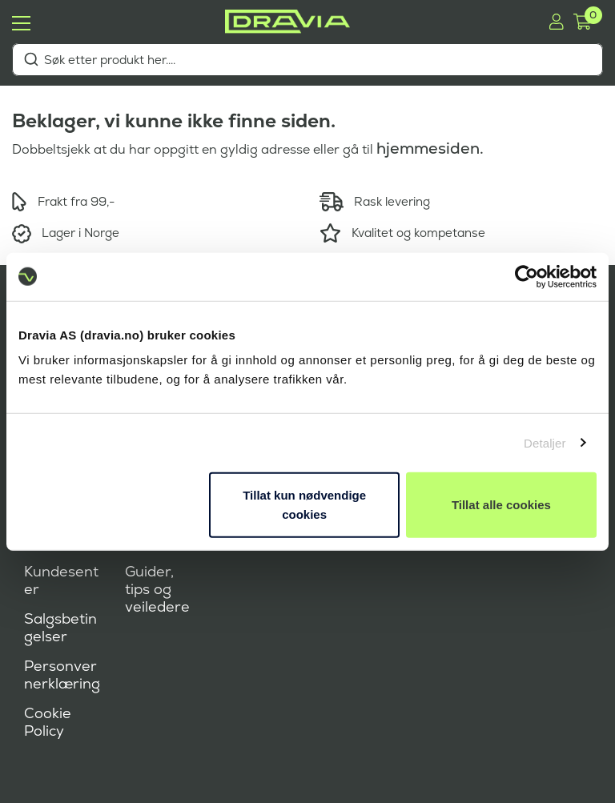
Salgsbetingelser (60, 627)
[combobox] (307, 59)
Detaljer (545, 442)
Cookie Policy (47, 722)
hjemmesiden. (430, 148)
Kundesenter (61, 580)
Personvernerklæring (62, 675)
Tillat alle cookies (501, 505)
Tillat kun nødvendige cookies (304, 504)
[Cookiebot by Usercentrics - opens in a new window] (526, 276)
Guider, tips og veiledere (157, 589)
